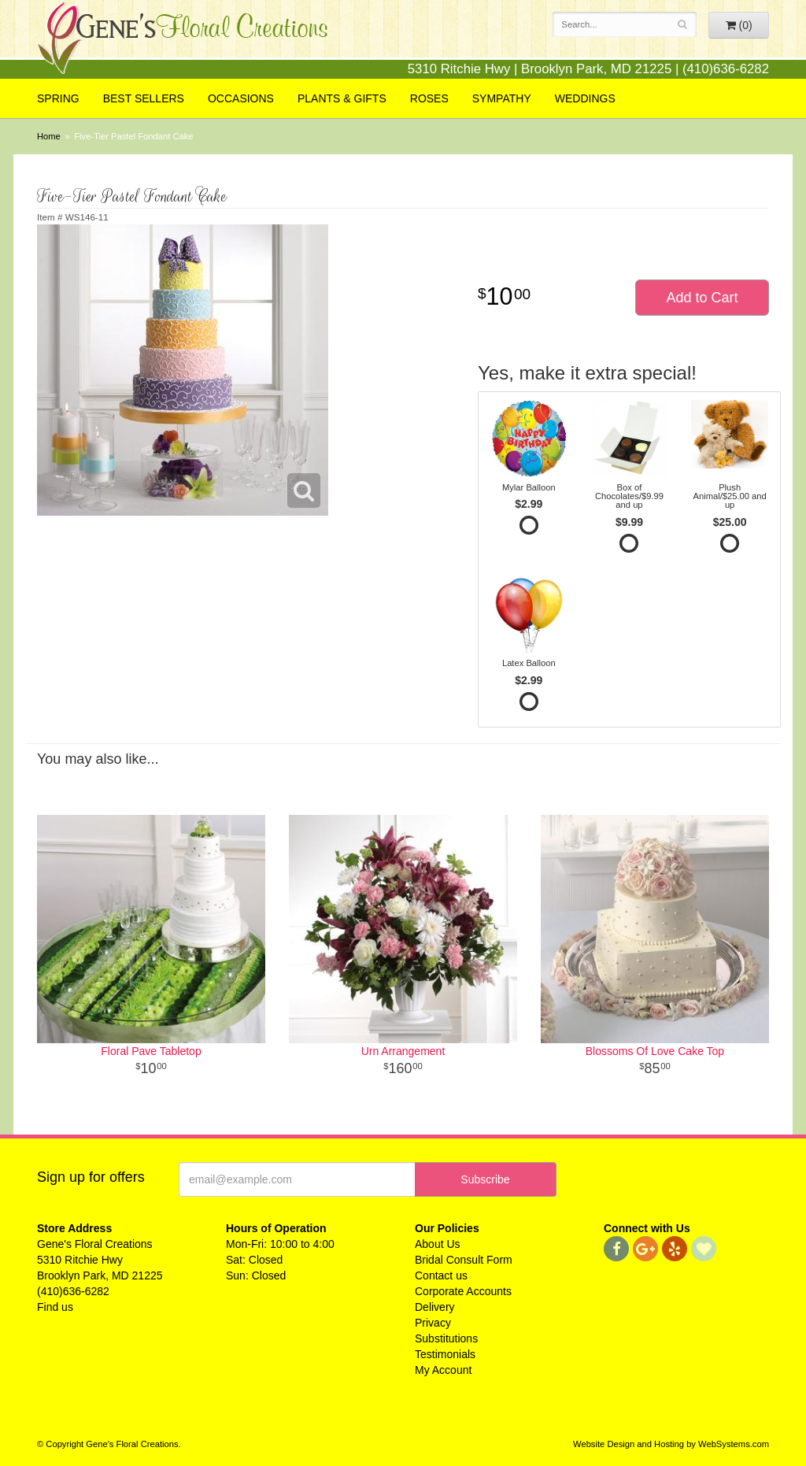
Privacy (433, 1322)
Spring (58, 98)
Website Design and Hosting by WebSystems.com (671, 1444)
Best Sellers (143, 98)
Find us (55, 1307)
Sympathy (501, 98)
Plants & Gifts (342, 98)
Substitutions (446, 1338)
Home (49, 136)
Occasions (241, 98)
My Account (443, 1370)
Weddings (585, 98)
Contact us (441, 1275)
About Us (437, 1244)
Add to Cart (702, 297)
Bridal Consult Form (463, 1259)
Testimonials (445, 1354)
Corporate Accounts (463, 1291)
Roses (429, 98)
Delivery (435, 1307)
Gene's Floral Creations (182, 40)
